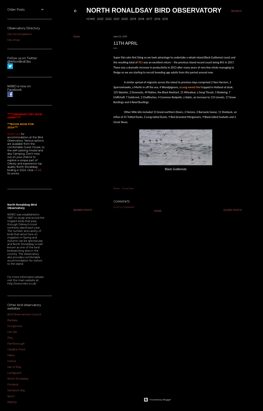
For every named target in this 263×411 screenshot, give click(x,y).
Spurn (11, 396)
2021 (116, 19)
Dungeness (14, 326)
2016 (157, 19)
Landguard (14, 372)
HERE (38, 170)
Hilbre (11, 355)
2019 (133, 19)
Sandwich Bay (16, 390)
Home (90, 19)
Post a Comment (123, 207)
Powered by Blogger (157, 399)
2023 (100, 19)
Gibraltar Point (16, 349)
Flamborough (16, 343)
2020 (124, 19)
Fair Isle (12, 332)
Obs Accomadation (19, 34)
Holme (11, 361)
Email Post (128, 188)
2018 (141, 19)
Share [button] (76, 36)
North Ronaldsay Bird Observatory (154, 10)
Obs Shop (13, 40)
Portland (12, 384)
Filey (10, 337)
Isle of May (14, 367)
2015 (165, 19)
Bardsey (12, 320)
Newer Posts (82, 210)
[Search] (236, 11)
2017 (149, 19)
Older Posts (232, 210)
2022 (108, 19)
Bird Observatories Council (24, 314)
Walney (12, 402)
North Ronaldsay (18, 378)
